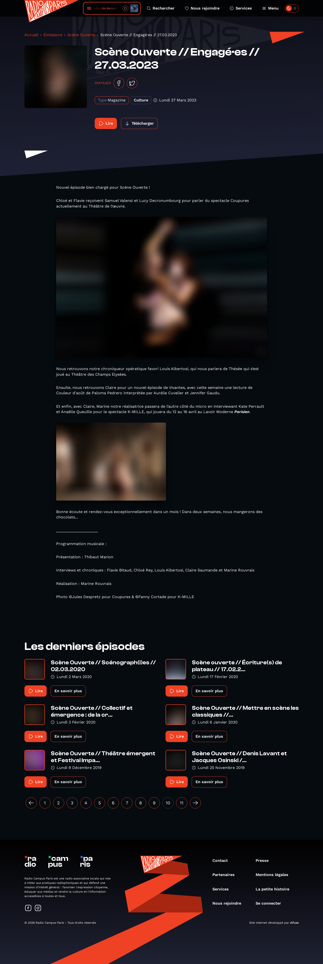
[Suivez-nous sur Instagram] (38, 908)
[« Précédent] (31, 803)
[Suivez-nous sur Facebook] (28, 908)
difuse (294, 922)
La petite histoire (275, 889)
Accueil (31, 35)
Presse (264, 860)
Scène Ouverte (81, 35)
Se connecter (271, 903)
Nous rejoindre (202, 8)
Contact (222, 860)
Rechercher (161, 8)
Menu (270, 8)
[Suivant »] (195, 803)
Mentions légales (274, 874)
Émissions (52, 35)
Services (241, 8)
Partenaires (226, 874)
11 (181, 802)
